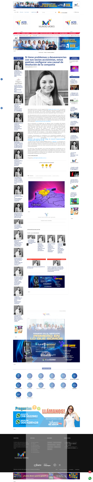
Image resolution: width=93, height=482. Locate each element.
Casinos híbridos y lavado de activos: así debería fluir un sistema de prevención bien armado (18, 126)
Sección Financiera (35, 450)
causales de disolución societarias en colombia (43, 175)
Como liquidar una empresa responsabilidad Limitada (18, 226)
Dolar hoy (58, 444)
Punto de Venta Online (57, 442)
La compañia (71, 469)
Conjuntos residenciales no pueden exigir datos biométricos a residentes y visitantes (18, 300)
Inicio (18, 33)
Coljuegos (54, 141)
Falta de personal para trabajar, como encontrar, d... (74, 81)
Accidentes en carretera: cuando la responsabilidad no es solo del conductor (18, 198)
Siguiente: (63, 259)
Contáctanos (34, 33)
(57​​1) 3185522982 (74, 442)
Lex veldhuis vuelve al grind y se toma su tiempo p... (74, 123)
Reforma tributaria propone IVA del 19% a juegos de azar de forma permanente (41, 247)
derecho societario (56, 175)
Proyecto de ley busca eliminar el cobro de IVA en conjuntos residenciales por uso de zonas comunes (18, 261)
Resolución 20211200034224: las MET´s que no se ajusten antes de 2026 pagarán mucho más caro (18, 144)
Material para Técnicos (51, 444)
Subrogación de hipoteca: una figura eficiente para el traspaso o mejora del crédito (18, 318)
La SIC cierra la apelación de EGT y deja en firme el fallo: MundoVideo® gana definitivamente (18, 89)
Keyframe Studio (42, 469)
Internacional (64, 33)
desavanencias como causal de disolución (35, 177)
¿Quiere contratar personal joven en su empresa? (36, 267)
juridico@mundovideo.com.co (39, 157)
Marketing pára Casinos (36, 446)
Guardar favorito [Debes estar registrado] (46, 217)
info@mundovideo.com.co (73, 446)
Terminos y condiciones (63, 469)
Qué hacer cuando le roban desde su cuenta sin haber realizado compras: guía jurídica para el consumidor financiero (18, 280)
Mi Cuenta (21, 12)
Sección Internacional (35, 452)
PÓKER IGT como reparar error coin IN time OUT (73, 194)
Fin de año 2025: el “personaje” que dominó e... (74, 154)
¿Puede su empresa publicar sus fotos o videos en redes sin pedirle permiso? (18, 162)
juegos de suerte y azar (53, 109)
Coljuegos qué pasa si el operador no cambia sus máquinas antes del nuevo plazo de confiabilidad (18, 108)
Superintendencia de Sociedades (43, 121)
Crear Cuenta (26, 12)
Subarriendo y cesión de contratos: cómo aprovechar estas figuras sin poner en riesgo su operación (61, 248)
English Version (34, 12)
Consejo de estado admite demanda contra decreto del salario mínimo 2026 (18, 73)
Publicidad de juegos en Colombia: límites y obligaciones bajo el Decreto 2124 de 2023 (18, 243)
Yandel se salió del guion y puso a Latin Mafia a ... (74, 168)
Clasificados (72, 33)
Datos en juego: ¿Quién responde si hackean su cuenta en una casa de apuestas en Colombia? (51, 247)
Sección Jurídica (34, 449)
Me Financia (50, 449)
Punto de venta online (46, 33)
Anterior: (30, 259)
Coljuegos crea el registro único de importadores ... (74, 94)
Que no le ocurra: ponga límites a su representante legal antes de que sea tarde (18, 215)
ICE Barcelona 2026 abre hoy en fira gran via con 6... (74, 181)
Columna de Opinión (35, 445)
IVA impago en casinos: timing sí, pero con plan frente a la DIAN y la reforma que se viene (18, 180)
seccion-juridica (50, 52)
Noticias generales (35, 442)
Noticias (56, 33)
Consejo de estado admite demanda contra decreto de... (74, 137)
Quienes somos (25, 33)
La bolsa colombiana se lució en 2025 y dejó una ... (73, 109)
